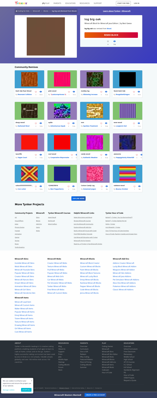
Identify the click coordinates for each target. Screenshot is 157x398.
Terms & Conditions (51, 388)
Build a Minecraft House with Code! (85, 231)
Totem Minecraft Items (24, 319)
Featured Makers (86, 360)
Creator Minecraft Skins (24, 277)
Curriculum (84, 349)
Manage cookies (9, 390)
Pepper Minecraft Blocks (90, 286)
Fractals (17, 231)
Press (60, 354)
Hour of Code (107, 373)
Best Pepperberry (57, 189)
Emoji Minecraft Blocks (89, 280)
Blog (60, 347)
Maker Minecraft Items (24, 309)
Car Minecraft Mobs (55, 280)
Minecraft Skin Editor (110, 354)
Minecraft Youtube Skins (25, 270)
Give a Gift (84, 352)
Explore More (78, 199)
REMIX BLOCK (111, 35)
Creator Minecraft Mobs (57, 263)
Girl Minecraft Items (23, 329)
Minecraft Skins (107, 352)
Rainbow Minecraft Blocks (90, 283)
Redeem (83, 354)
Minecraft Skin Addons (122, 273)
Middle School (129, 357)
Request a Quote (130, 381)
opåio (50, 123)
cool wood (52, 154)
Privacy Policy (64, 388)
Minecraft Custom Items (24, 305)
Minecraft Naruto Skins (24, 280)
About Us (61, 349)
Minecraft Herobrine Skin (25, 293)
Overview (83, 347)
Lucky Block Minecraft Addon (124, 267)
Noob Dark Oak (119, 91)
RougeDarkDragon (123, 94)
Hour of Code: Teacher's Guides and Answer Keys (121, 234)
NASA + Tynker (110, 224)
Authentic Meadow (90, 158)
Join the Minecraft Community (83, 224)
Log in (136, 3)
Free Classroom (129, 352)
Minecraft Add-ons (109, 362)
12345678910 (53, 186)
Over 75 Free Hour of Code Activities (117, 231)
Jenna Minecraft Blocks (89, 293)
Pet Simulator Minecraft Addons (126, 280)
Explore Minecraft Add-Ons (82, 228)
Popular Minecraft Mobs (57, 273)
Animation (18, 234)
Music (17, 244)
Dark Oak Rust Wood (23, 91)
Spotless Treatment (90, 126)
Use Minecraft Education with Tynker (86, 238)
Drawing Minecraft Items (25, 325)
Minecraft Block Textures (90, 273)
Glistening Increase (90, 94)
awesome (117, 154)
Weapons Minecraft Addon (124, 270)
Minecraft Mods (108, 368)
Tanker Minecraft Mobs (56, 286)
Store (60, 370)
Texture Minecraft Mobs (57, 267)
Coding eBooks (64, 365)
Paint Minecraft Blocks (89, 270)
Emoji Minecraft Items (24, 315)
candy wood (85, 154)
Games (17, 238)
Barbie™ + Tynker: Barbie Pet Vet (116, 221)
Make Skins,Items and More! (83, 218)
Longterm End (121, 126)
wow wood (118, 123)
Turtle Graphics (20, 248)
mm (82, 123)
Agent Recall (52, 218)
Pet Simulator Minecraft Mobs (59, 283)
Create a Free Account (95, 395)
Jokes (16, 224)
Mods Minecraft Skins (23, 267)
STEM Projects (129, 378)
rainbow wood (119, 186)
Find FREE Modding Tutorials (83, 234)
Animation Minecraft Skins (25, 286)
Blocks (46, 11)
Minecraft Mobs (108, 357)
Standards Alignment (131, 370)
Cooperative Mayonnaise (59, 158)
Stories (17, 241)
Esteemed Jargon (89, 189)
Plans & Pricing (85, 362)
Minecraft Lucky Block (89, 277)
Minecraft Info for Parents (82, 241)
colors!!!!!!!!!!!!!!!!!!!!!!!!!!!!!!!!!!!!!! (24, 186)
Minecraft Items (108, 365)
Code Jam (105, 370)
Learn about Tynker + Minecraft (117, 11)
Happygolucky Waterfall (125, 158)
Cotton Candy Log (88, 186)
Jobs (59, 357)
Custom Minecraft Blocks (90, 267)
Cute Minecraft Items (23, 332)
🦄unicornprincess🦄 (58, 94)
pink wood (52, 91)
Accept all (26, 390)
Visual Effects (19, 221)
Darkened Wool (23, 126)
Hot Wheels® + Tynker (113, 228)
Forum (60, 368)
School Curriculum (131, 349)
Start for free (123, 3)
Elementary (128, 354)
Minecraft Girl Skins (23, 290)
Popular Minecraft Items (25, 312)
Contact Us (98, 388)
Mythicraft (51, 221)
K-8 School (128, 368)
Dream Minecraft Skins (24, 283)
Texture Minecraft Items (24, 322)
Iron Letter (22, 189)
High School (128, 360)
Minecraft (36, 11)
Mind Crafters (52, 224)
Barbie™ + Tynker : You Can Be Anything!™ (119, 218)
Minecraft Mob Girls (55, 277)
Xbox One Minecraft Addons (124, 283)
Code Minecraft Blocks (89, 290)
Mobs (38, 231)
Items (38, 228)
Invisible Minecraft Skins (24, 263)
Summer (83, 368)
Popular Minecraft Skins (24, 273)
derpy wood (20, 123)
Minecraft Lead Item (23, 302)
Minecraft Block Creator (90, 263)
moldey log (85, 91)
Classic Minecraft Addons (123, 290)
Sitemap (61, 362)
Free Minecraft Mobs (55, 290)
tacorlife (19, 154)
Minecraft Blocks (108, 360)
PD (125, 373)
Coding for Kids (23, 11)
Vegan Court (22, 158)
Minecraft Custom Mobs (57, 293)
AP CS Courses (129, 362)
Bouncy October (122, 189)
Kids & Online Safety (78, 388)
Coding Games (107, 347)
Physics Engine (19, 228)
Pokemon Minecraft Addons (124, 286)
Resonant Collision (25, 94)
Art (16, 218)
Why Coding (84, 357)
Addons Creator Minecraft (123, 263)
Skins (37, 218)
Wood (109, 28)
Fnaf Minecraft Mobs (55, 270)
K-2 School (128, 365)
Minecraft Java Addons (122, 277)
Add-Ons (39, 224)
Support (61, 352)
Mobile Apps (63, 360)
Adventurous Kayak (57, 126)
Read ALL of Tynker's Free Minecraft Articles (88, 244)
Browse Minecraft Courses (82, 221)
